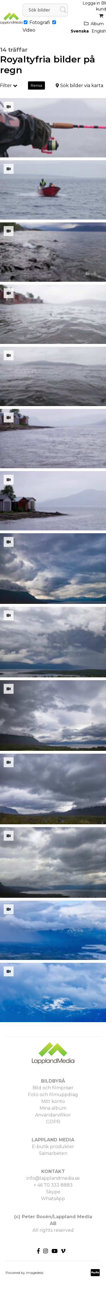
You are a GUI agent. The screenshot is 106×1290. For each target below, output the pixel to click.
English (99, 31)
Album (97, 23)
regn (11, 70)
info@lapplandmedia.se (53, 1178)
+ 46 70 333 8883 (53, 1185)
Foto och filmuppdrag (53, 1094)
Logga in (91, 3)
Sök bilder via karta (81, 85)
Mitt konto (53, 1101)
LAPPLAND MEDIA (53, 1139)
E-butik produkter (53, 1146)
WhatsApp (53, 1198)
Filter (8, 85)
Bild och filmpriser (53, 1087)
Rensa (36, 85)
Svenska (80, 31)
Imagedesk (35, 1273)
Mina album (53, 1108)
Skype (53, 1191)
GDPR (53, 1121)
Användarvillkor (53, 1115)
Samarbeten (53, 1153)
